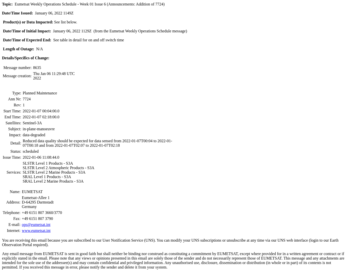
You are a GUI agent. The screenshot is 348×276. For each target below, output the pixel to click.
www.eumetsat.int (36, 230)
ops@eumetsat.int (36, 224)
